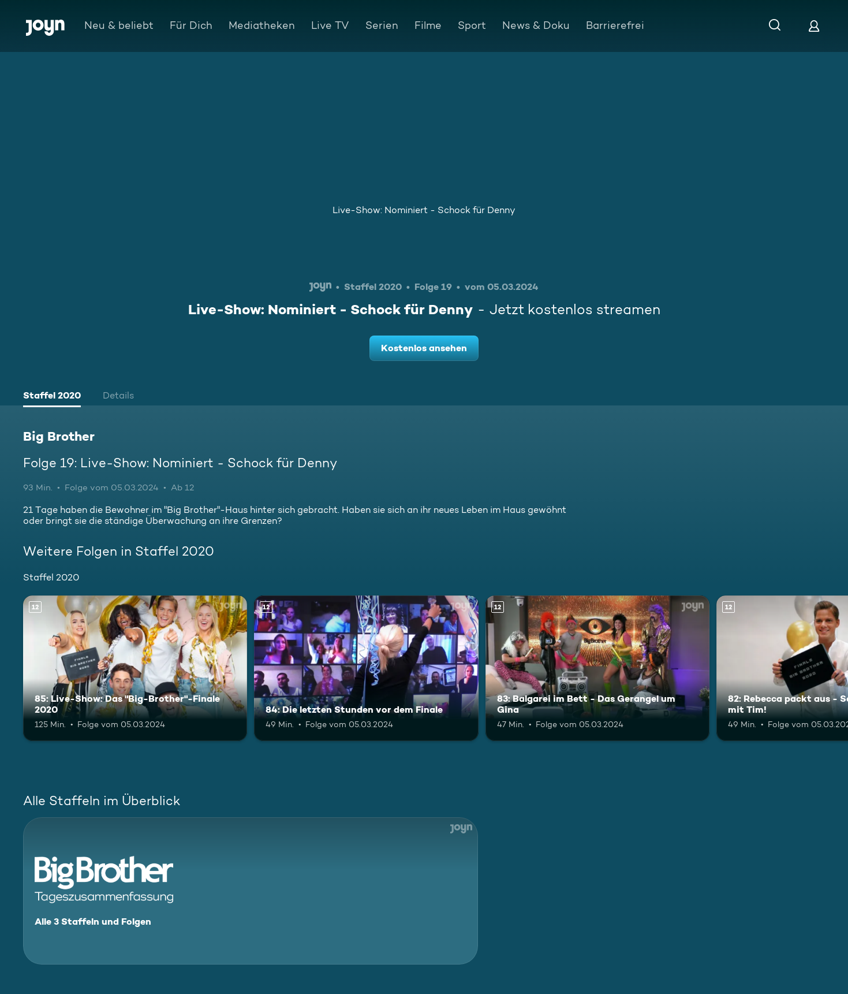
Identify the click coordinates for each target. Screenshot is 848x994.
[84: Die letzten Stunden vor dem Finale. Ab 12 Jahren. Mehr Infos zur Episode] (366, 668)
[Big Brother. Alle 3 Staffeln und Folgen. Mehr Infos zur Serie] (250, 891)
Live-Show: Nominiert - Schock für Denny (424, 209)
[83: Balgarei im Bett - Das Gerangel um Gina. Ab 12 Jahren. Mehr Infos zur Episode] (597, 668)
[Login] (814, 26)
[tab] (52, 396)
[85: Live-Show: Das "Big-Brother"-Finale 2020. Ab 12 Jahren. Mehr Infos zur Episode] (135, 668)
